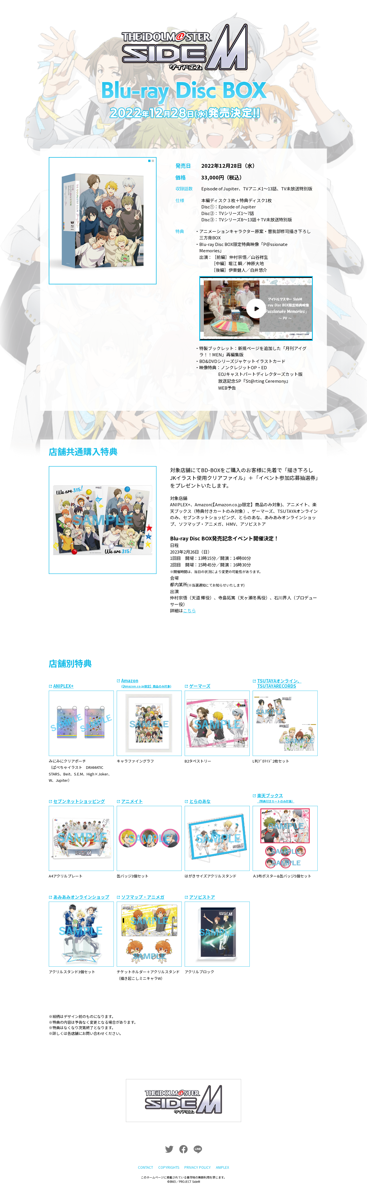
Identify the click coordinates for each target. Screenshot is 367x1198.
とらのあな (200, 801)
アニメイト (132, 801)
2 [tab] (153, 160)
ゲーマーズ (199, 686)
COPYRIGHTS (168, 1158)
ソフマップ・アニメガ (142, 897)
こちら (189, 610)
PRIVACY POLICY (198, 1158)
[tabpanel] (103, 220)
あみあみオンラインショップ (81, 897)
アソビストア (202, 897)
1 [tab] (150, 160)
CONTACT (144, 1158)
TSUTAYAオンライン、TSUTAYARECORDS (279, 683)
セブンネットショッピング (79, 801)
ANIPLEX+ (63, 686)
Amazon (146, 682)
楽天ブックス (275, 797)
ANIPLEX (223, 1158)
